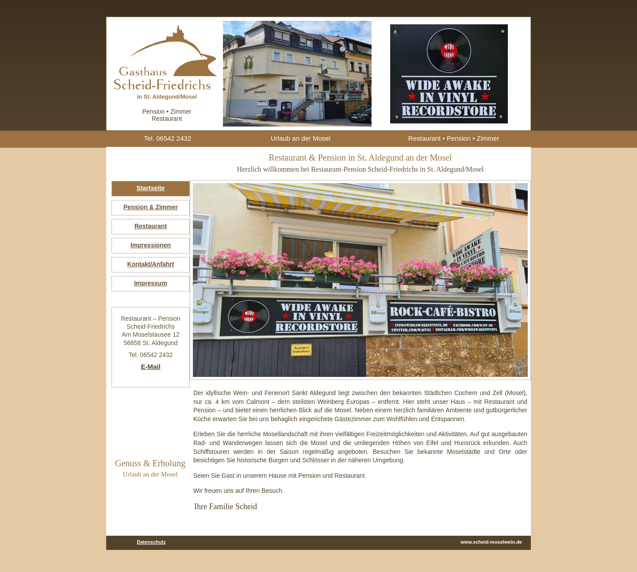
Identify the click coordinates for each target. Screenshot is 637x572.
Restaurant (150, 226)
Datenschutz (151, 542)
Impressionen (150, 245)
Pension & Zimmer (150, 207)
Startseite (151, 188)
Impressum (150, 283)
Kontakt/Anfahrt (150, 264)
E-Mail (150, 366)
